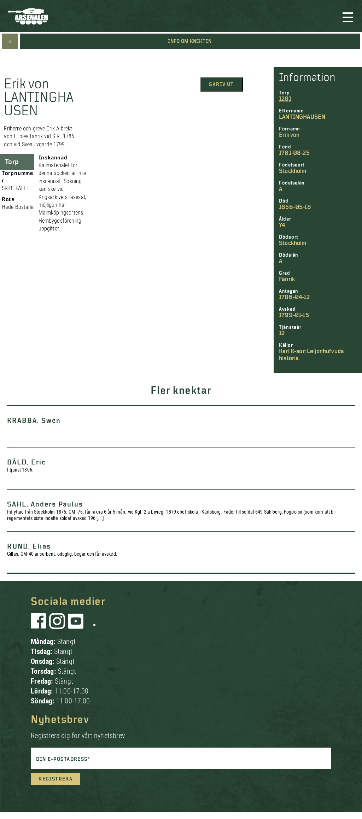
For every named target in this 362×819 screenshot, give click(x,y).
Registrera (55, 779)
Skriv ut (221, 84)
